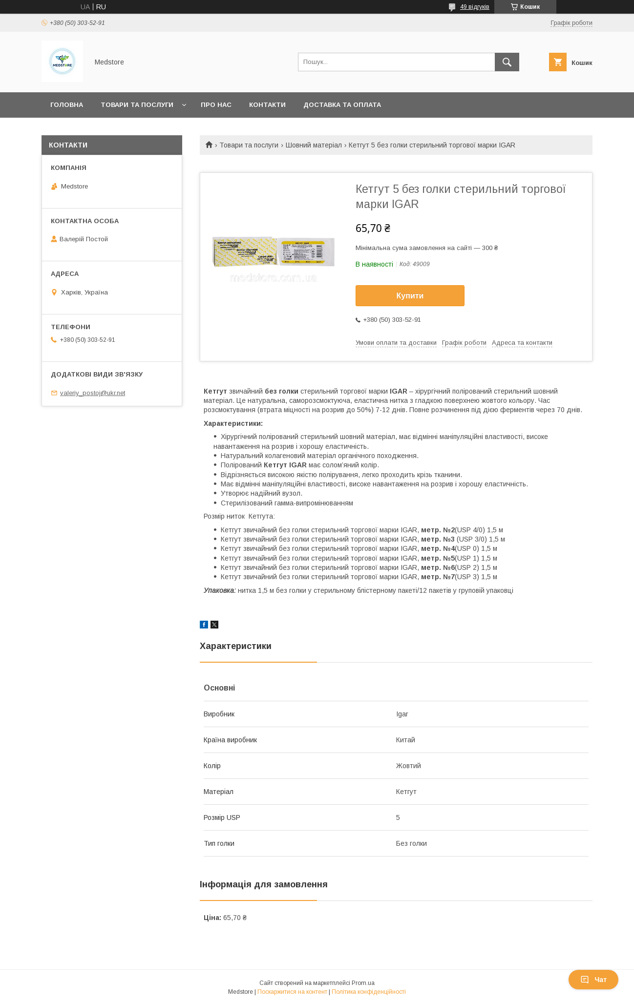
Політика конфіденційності (369, 991)
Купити (410, 296)
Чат (593, 979)
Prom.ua (363, 983)
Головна (66, 104)
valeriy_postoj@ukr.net (92, 393)
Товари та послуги (137, 104)
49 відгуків (474, 6)
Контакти (267, 104)
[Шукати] (507, 62)
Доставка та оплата (342, 104)
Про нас (216, 104)
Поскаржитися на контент (292, 991)
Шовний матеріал (314, 145)
